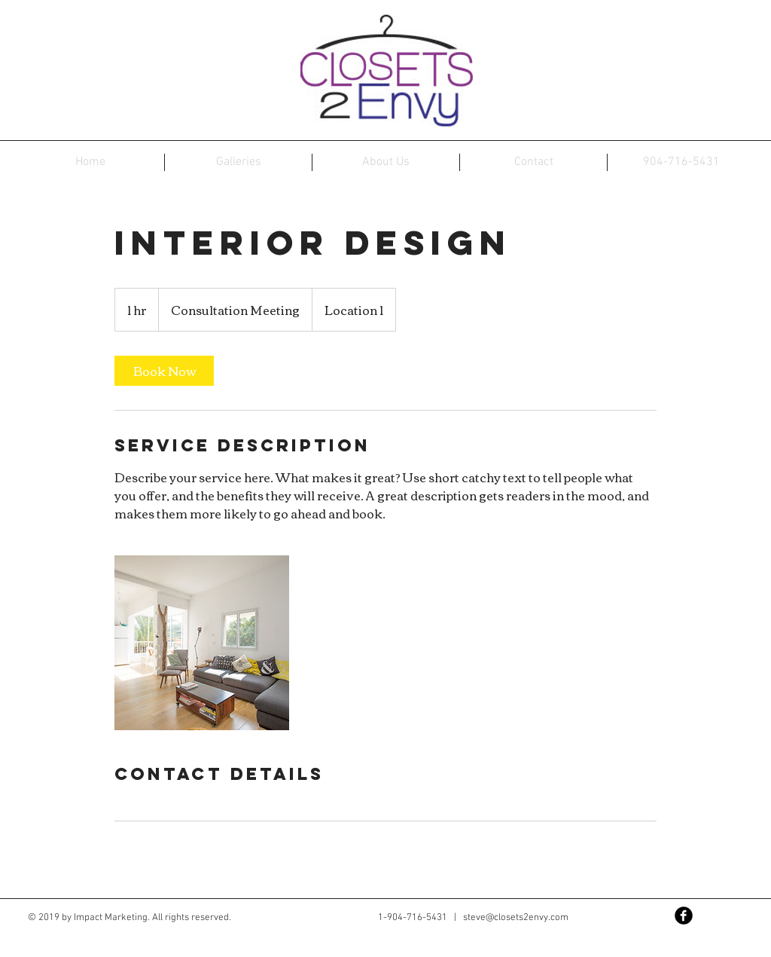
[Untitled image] (201, 642)
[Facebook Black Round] (684, 916)
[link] (164, 371)
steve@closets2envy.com (515, 918)
